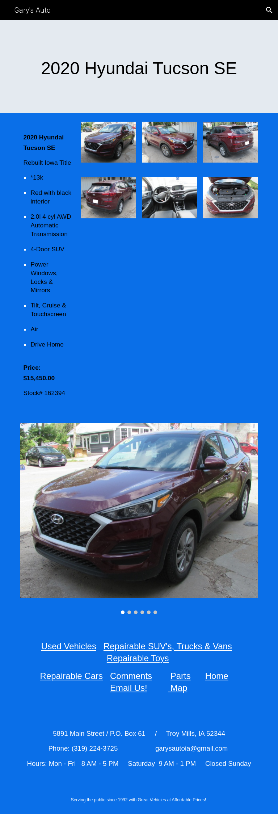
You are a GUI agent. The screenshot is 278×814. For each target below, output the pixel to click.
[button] (269, 10)
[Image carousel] (138, 518)
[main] (138, 66)
